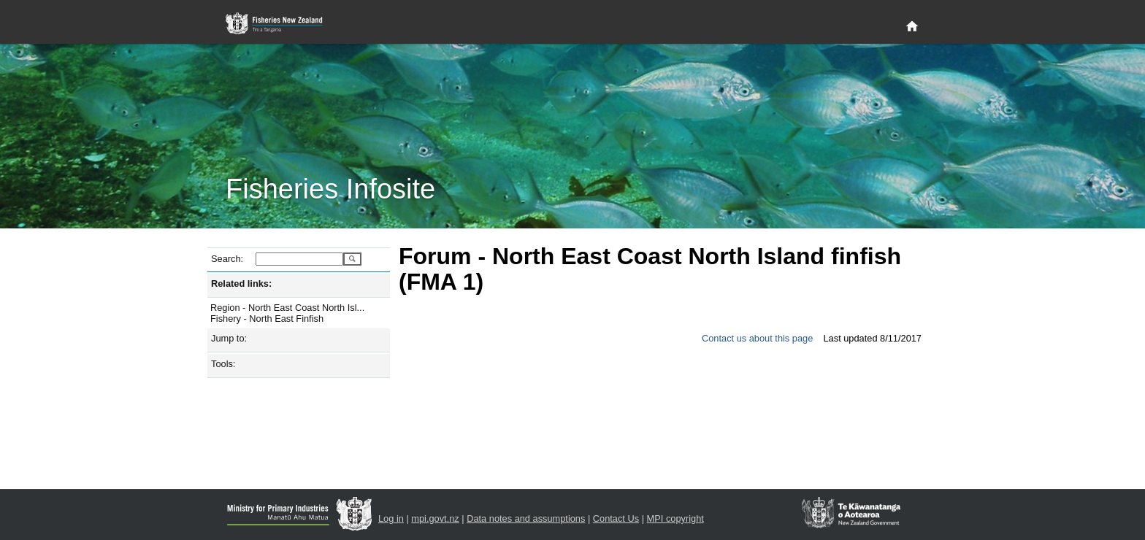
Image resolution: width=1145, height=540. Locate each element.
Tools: (223, 363)
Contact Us (616, 518)
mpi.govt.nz (435, 518)
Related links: (241, 283)
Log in (391, 518)
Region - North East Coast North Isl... (287, 307)
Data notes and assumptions (526, 518)
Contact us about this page (757, 338)
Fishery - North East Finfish (266, 318)
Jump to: (229, 338)
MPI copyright (675, 518)
